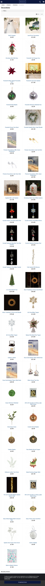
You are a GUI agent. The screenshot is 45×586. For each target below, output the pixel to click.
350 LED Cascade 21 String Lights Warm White (33, 495)
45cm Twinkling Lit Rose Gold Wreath (33, 289)
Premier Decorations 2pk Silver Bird (12, 174)
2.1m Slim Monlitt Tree (11, 289)
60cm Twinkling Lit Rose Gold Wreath (11, 312)
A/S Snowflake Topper (11, 335)
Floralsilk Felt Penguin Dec (33, 58)
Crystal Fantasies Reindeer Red (33, 243)
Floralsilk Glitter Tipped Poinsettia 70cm (11, 81)
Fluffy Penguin (11, 35)
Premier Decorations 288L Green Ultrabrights (12, 150)
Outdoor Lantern (12, 357)
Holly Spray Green (11, 427)
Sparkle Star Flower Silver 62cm (12, 542)
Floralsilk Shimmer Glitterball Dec (33, 104)
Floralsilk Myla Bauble (11, 104)
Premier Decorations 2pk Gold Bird (33, 150)
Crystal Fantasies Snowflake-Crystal (12, 267)
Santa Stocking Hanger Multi (33, 472)
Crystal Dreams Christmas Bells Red (12, 220)
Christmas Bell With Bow (12, 58)
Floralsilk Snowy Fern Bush (12, 127)
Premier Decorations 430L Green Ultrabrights (33, 174)
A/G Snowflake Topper (33, 312)
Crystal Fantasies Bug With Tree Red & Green (12, 244)
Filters (4, 10)
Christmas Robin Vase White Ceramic (33, 198)
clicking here (7, 578)
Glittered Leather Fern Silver (12, 472)
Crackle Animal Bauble (33, 427)
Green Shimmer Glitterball (11, 403)
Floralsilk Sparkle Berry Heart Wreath (33, 127)
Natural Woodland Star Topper (33, 335)
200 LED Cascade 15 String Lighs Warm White (33, 403)
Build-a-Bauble (33, 542)
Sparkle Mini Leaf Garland (11, 198)
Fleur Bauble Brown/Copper (33, 449)
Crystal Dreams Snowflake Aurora (33, 220)
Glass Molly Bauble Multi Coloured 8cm (11, 519)
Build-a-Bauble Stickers (12, 565)
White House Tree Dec (33, 380)
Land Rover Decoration (33, 35)
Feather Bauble (12, 449)
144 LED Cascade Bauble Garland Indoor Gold (11, 495)
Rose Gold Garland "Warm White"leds (33, 357)
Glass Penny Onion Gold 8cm (33, 518)
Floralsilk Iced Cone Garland (33, 80)
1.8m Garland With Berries (33, 267)
